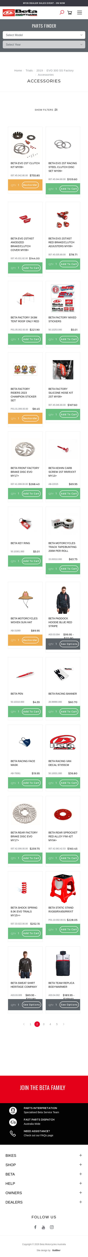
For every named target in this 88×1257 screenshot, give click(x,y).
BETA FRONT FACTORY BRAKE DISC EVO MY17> (25, 472)
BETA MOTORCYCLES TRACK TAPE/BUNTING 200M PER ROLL (62, 547)
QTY (13, 185)
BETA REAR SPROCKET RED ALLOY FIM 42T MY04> (62, 836)
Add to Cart (69, 188)
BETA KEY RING (20, 543)
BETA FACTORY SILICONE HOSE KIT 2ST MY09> (60, 392)
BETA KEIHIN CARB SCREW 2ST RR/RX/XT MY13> (62, 472)
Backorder (30, 185)
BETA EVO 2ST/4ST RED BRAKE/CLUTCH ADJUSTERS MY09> (61, 242)
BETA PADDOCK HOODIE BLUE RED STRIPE (60, 622)
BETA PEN (17, 693)
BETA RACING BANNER (62, 693)
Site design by (48, 1250)
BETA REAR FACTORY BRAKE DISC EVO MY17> (24, 836)
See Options (69, 644)
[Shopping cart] (70, 12)
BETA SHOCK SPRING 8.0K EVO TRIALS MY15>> (24, 911)
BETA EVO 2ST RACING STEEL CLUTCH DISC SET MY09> (62, 167)
